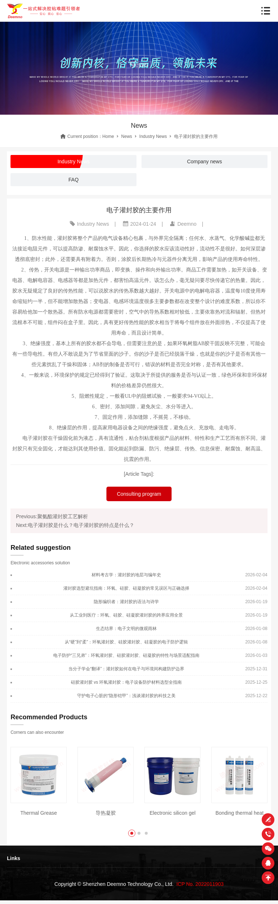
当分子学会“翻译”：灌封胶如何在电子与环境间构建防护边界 (126, 668)
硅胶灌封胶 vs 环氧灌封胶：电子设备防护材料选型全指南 (126, 682)
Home (108, 136)
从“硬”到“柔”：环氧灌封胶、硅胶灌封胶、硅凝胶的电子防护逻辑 (126, 642)
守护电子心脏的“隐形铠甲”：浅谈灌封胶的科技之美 (126, 695)
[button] (131, 833)
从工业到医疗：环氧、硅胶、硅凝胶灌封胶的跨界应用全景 (126, 615)
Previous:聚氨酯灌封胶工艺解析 (52, 516)
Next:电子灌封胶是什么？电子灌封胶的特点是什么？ (75, 525)
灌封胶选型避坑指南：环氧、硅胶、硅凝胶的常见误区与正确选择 (126, 588)
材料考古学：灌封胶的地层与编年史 (126, 574)
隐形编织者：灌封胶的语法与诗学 (126, 601)
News (126, 136)
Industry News (153, 136)
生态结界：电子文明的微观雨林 (126, 628)
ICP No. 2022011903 (200, 884)
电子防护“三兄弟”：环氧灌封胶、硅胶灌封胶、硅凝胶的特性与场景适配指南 (126, 655)
